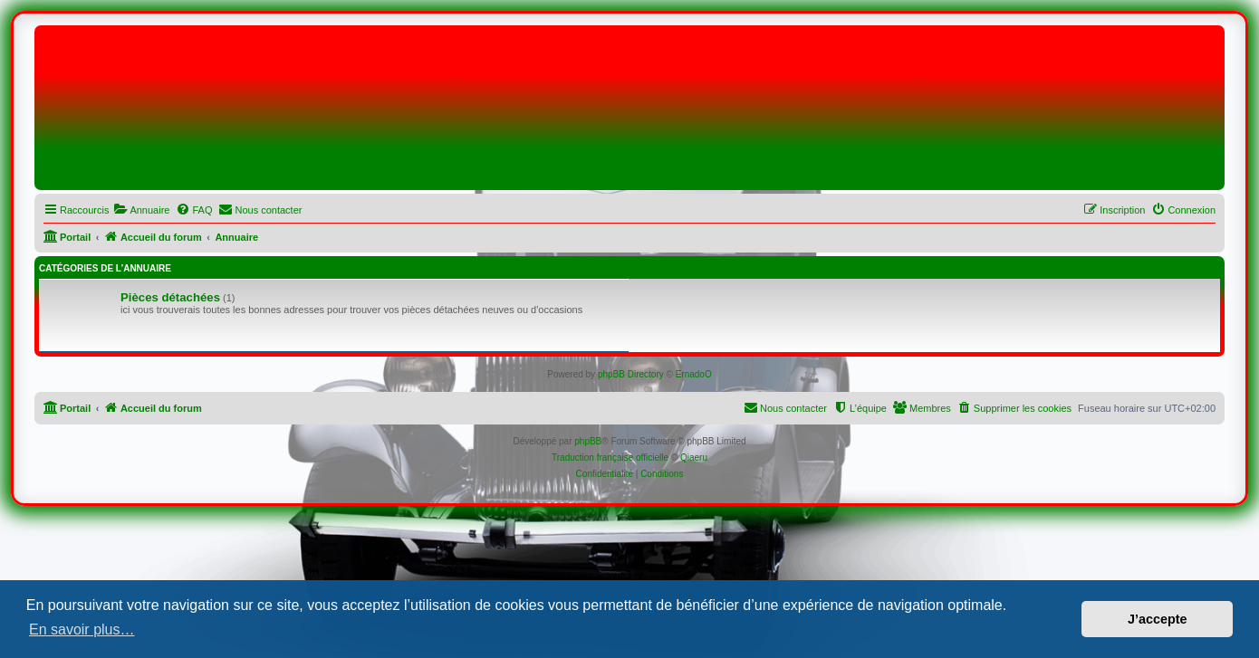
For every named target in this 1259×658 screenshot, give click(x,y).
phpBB (587, 441)
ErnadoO (694, 374)
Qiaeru (693, 458)
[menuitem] (141, 210)
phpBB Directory (631, 374)
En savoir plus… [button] (82, 629)
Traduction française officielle (610, 458)
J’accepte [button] (1157, 619)
